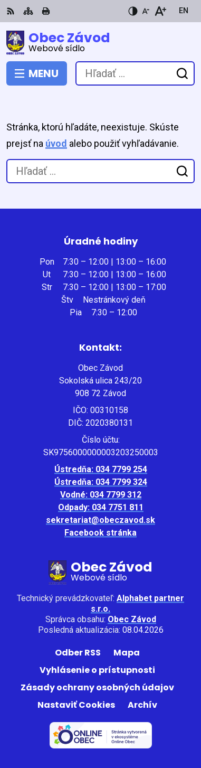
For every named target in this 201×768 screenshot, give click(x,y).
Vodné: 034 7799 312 (100, 495)
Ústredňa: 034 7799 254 (100, 469)
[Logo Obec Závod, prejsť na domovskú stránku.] (100, 43)
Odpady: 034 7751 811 (100, 507)
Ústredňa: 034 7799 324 (100, 482)
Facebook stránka (100, 533)
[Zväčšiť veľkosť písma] (160, 11)
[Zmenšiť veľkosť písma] (145, 11)
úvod (56, 143)
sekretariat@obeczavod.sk (100, 520)
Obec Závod (132, 619)
